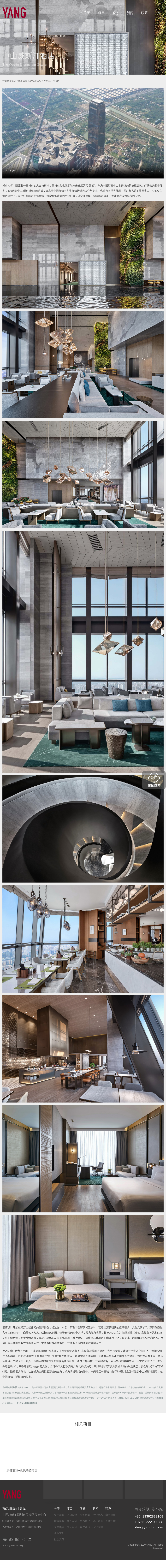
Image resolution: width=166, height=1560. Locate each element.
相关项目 (83, 1424)
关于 (86, 13)
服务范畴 (85, 1514)
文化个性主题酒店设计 (47, 1398)
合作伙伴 (85, 1521)
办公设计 (72, 1527)
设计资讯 (98, 1521)
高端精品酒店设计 (28, 1398)
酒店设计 (72, 1514)
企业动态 (98, 1514)
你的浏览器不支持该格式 (83, 133)
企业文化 (59, 1533)
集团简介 (59, 1514)
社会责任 (59, 1539)
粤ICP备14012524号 (12, 1545)
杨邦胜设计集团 (9, 1387)
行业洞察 (98, 1527)
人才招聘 (110, 1521)
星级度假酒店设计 (10, 1398)
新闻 (130, 13)
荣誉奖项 (59, 1527)
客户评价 (85, 1527)
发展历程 (59, 1521)
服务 (115, 13)
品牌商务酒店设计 (153, 1392)
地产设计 (72, 1521)
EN (157, 13)
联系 (144, 13)
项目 (101, 13)
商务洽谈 (110, 1514)
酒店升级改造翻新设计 (69, 1398)
